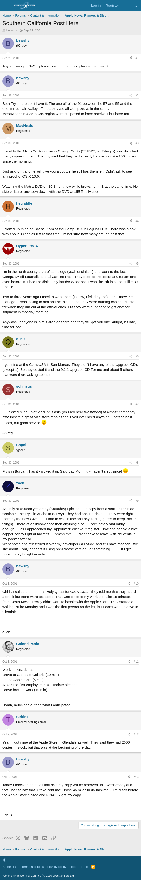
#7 (137, 404)
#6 (137, 356)
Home (84, 866)
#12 (136, 734)
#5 (137, 263)
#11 (136, 661)
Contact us (10, 866)
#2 (137, 95)
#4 (137, 221)
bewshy (11, 30)
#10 (136, 583)
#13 (136, 776)
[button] (4, 860)
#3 (137, 143)
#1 (137, 58)
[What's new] (125, 5)
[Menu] (6, 5)
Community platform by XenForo (39, 875)
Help (73, 866)
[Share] (131, 58)
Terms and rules (33, 866)
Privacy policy (56, 866)
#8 (137, 462)
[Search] (135, 5)
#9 (137, 500)
